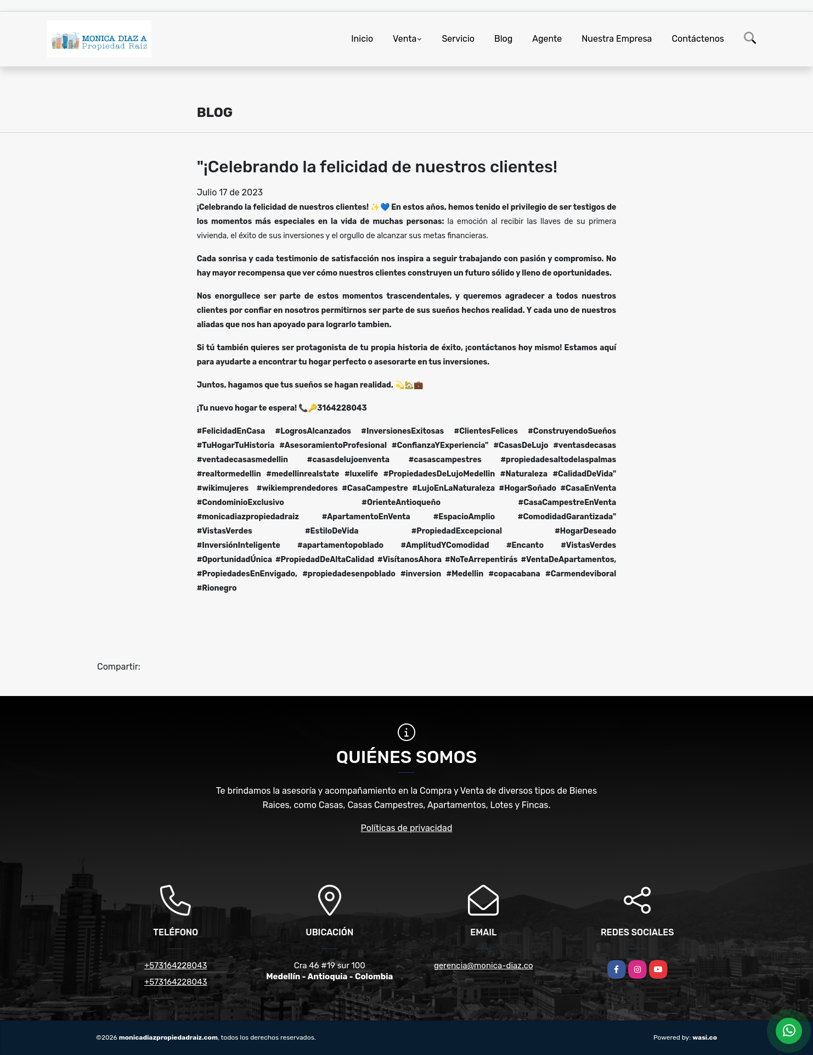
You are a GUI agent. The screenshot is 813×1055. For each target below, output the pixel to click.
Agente (547, 38)
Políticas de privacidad (407, 828)
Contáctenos (697, 38)
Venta (404, 38)
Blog (503, 38)
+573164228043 (175, 965)
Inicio (362, 38)
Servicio (458, 38)
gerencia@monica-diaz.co (483, 965)
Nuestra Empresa (616, 38)
